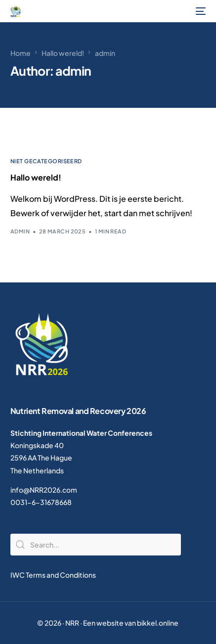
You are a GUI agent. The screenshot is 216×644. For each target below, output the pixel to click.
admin (20, 231)
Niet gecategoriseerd (46, 161)
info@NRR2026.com (43, 489)
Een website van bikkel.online (130, 622)
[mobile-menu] (200, 11)
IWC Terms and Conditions (53, 574)
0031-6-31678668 (41, 502)
